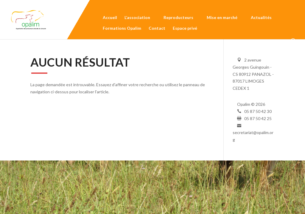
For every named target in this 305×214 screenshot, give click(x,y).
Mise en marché (222, 18)
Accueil (110, 18)
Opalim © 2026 (251, 104)
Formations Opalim (122, 29)
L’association (137, 18)
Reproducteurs (178, 18)
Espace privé (185, 29)
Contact (157, 29)
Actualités (261, 18)
